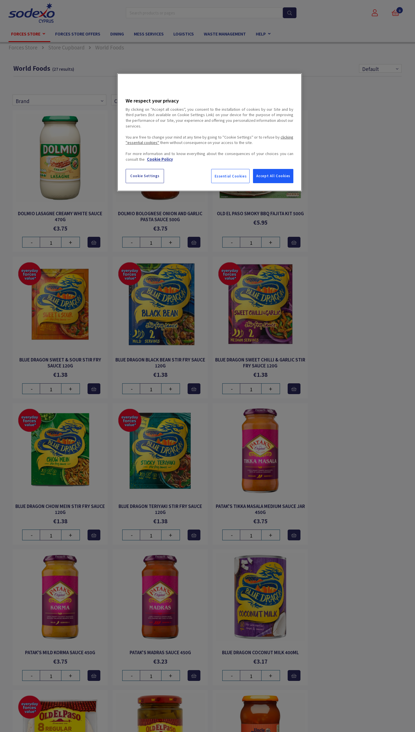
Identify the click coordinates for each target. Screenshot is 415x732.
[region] (209, 132)
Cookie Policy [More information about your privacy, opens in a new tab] (160, 159)
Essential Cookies (231, 176)
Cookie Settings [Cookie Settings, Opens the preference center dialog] (144, 175)
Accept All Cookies (273, 175)
